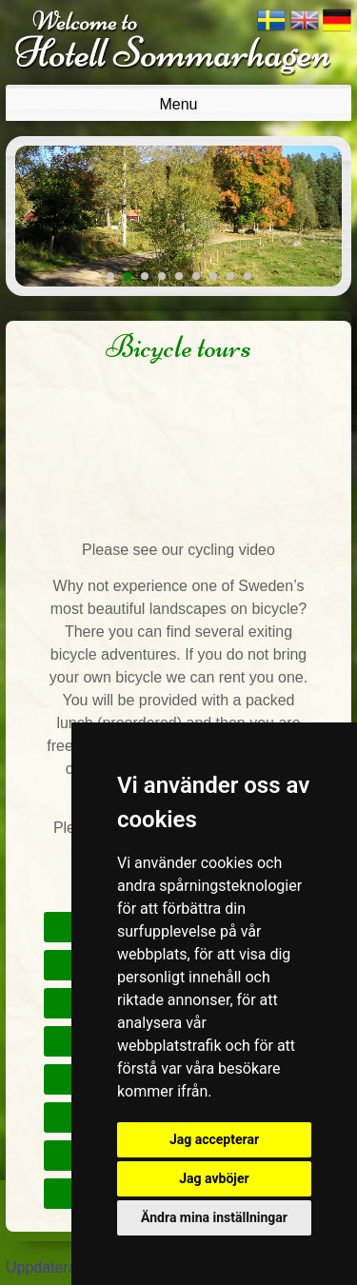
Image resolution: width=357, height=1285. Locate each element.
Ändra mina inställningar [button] (214, 1217)
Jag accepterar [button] (214, 1139)
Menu (178, 104)
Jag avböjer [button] (213, 1178)
